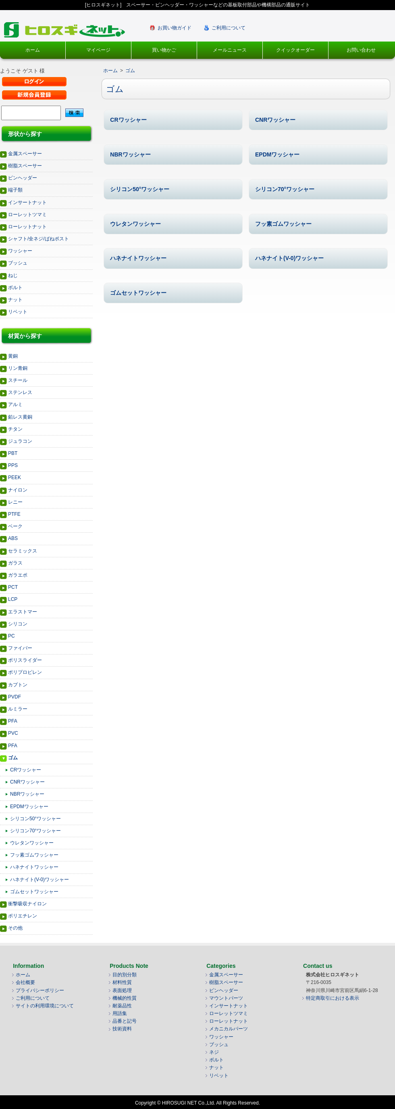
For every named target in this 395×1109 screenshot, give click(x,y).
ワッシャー (20, 251)
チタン (15, 429)
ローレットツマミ (27, 214)
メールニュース (230, 50)
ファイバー (20, 648)
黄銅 (13, 356)
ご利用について (228, 28)
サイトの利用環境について (45, 1006)
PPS (13, 465)
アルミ (15, 404)
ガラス (15, 563)
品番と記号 (124, 1021)
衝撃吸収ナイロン (27, 904)
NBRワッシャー (27, 794)
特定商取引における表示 (332, 998)
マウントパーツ (226, 998)
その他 (15, 928)
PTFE (14, 514)
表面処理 (122, 990)
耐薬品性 (122, 1006)
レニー (15, 502)
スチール (17, 380)
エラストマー (22, 612)
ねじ (13, 275)
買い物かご (164, 50)
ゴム (13, 758)
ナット (15, 299)
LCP (12, 599)
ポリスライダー (25, 660)
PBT (12, 453)
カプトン (17, 685)
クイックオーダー (295, 50)
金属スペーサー (25, 153)
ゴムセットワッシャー (34, 891)
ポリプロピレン (25, 672)
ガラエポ (17, 575)
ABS (13, 538)
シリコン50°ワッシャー (35, 818)
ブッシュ (17, 263)
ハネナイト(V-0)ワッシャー (39, 879)
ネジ (214, 1052)
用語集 (119, 1013)
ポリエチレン (22, 916)
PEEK (14, 477)
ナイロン (17, 490)
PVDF (14, 697)
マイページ (98, 50)
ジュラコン (20, 441)
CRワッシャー (25, 770)
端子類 (15, 190)
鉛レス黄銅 (20, 417)
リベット (17, 312)
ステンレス (20, 392)
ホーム (32, 50)
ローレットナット (27, 226)
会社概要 (25, 982)
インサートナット (27, 202)
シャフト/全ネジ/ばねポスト (38, 239)
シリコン (17, 624)
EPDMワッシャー (29, 806)
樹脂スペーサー (25, 166)
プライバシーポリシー (40, 990)
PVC (13, 733)
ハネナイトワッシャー (34, 867)
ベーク (15, 526)
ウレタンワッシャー (32, 843)
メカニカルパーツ (228, 1029)
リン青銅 (17, 368)
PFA (12, 721)
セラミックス (22, 551)
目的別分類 (124, 975)
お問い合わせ (361, 50)
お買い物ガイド (174, 28)
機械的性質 (124, 998)
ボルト (15, 287)
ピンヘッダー (22, 178)
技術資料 (122, 1029)
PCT (13, 587)
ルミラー (17, 709)
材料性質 (122, 982)
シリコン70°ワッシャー (35, 831)
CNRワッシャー (27, 782)
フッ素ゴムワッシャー (34, 855)
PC (11, 636)
